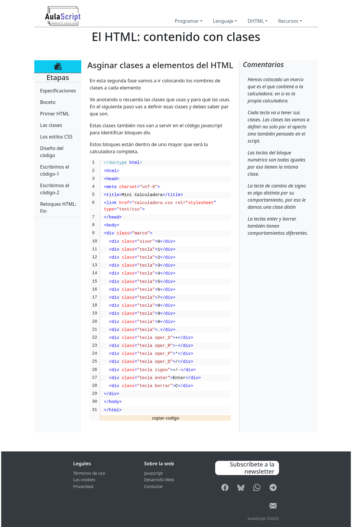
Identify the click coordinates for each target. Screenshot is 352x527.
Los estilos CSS (56, 136)
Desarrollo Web (159, 479)
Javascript (153, 473)
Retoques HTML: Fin (58, 207)
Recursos (288, 21)
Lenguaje (223, 21)
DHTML (256, 21)
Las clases (51, 125)
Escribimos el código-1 (54, 170)
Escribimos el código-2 (54, 189)
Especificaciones (58, 90)
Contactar (153, 486)
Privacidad (83, 486)
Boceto (48, 102)
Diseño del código (52, 152)
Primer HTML (54, 113)
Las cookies (84, 479)
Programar (187, 21)
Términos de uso (89, 473)
